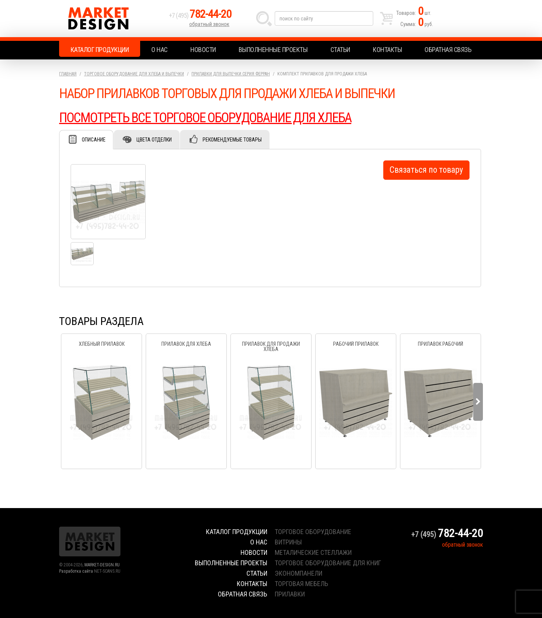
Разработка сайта (76, 571)
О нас (159, 49)
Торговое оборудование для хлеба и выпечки (134, 74)
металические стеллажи (313, 552)
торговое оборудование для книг (328, 563)
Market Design (112, 18)
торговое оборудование (313, 532)
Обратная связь (448, 49)
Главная (68, 74)
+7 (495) (200, 15)
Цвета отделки (154, 140)
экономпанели (298, 573)
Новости (203, 49)
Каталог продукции (100, 49)
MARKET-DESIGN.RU (102, 564)
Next (478, 402)
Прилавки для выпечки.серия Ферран (230, 74)
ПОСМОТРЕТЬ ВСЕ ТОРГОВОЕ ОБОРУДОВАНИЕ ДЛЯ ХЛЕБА (205, 118)
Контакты (387, 49)
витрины (288, 542)
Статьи (340, 49)
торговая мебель (301, 584)
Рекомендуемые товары (232, 140)
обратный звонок (209, 24)
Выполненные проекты (273, 49)
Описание (94, 140)
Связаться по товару (426, 170)
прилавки (290, 594)
